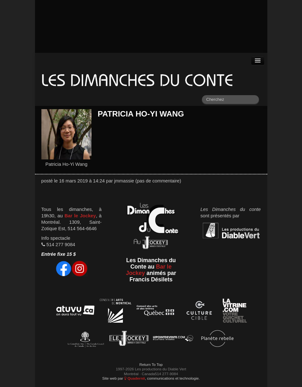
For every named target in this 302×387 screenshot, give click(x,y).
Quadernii (134, 378)
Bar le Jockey (80, 215)
